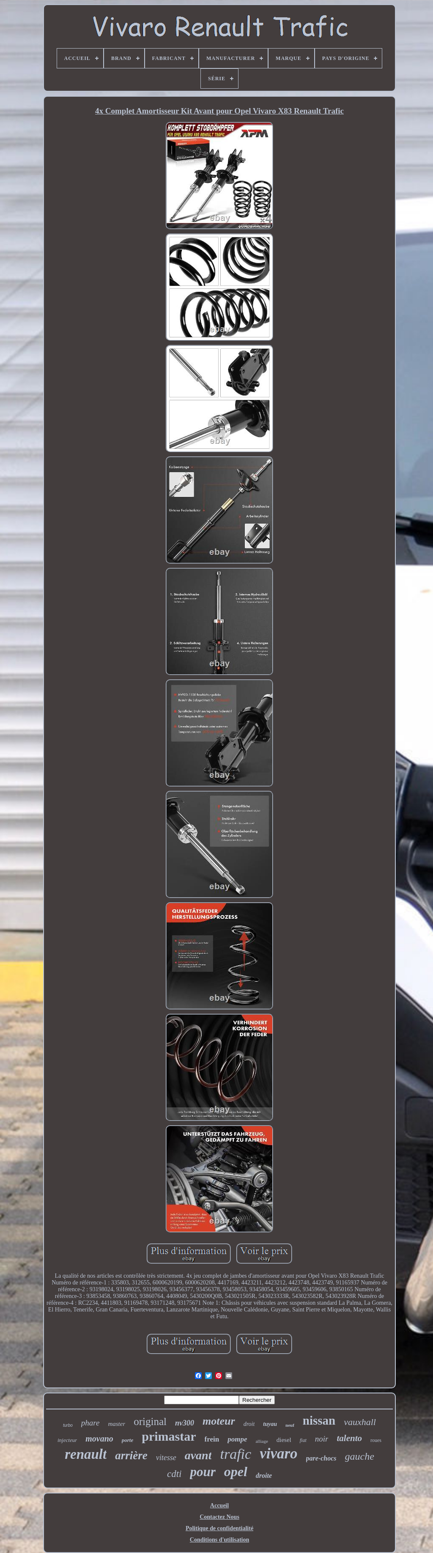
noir (322, 1438)
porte (127, 1440)
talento (349, 1438)
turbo (68, 1425)
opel (235, 1471)
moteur (219, 1421)
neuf (289, 1425)
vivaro (278, 1453)
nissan (319, 1420)
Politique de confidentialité (219, 1528)
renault (86, 1454)
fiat (303, 1440)
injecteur (67, 1440)
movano (99, 1438)
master (116, 1423)
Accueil (219, 1505)
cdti (174, 1474)
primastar (169, 1436)
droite (264, 1475)
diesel (284, 1439)
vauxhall (360, 1422)
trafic (235, 1454)
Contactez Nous (219, 1517)
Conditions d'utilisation (219, 1540)
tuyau (270, 1424)
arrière (131, 1455)
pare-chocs (321, 1458)
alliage (261, 1441)
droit (249, 1424)
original (150, 1421)
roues (375, 1440)
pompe (237, 1439)
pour (202, 1471)
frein (212, 1439)
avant (198, 1455)
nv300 (184, 1423)
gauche (359, 1456)
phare (90, 1422)
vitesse (166, 1457)
